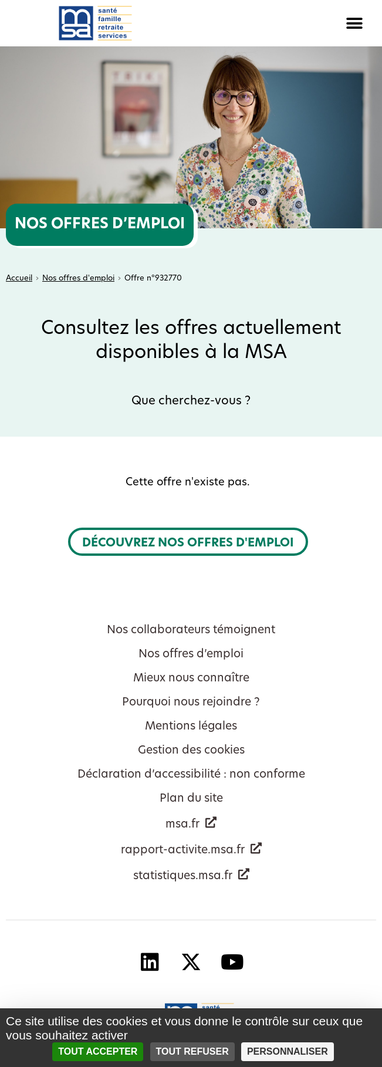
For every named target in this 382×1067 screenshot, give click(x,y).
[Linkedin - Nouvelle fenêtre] (150, 961)
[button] (287, 23)
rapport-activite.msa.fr (183, 850)
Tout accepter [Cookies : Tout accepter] (97, 1051)
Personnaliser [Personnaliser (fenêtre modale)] (287, 1051)
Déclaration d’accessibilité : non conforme (191, 775)
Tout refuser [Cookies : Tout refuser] (192, 1051)
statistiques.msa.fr (182, 876)
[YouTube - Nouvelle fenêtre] (232, 961)
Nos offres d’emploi (191, 654)
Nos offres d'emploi (78, 278)
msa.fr (182, 824)
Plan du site (191, 799)
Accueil (19, 278)
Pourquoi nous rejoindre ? (191, 702)
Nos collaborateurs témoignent (191, 630)
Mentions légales (191, 726)
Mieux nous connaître (191, 678)
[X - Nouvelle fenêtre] (191, 961)
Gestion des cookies (191, 751)
